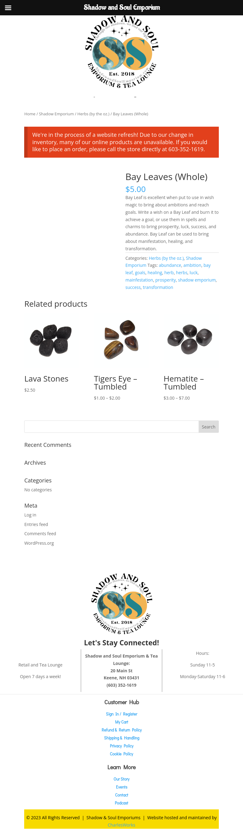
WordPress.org (39, 543)
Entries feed (36, 524)
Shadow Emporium (56, 114)
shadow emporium (197, 280)
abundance (170, 265)
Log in (30, 515)
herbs (181, 272)
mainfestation (139, 280)
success (133, 287)
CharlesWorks (121, 825)
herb (169, 272)
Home (29, 114)
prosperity (165, 280)
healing (155, 272)
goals (140, 272)
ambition (192, 265)
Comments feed (40, 533)
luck (194, 272)
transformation (158, 287)
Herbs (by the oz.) (93, 114)
